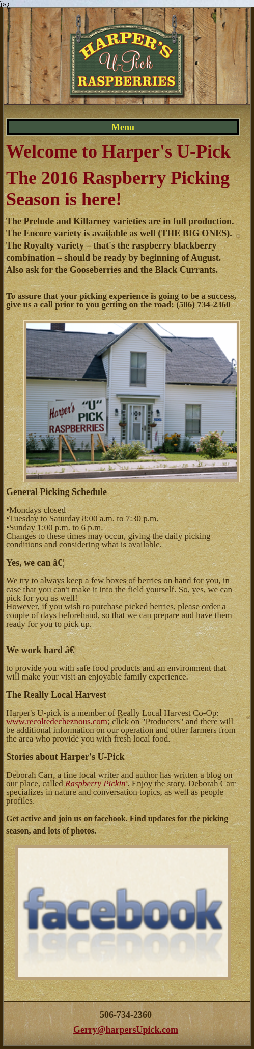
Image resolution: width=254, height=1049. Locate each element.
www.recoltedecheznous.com (56, 721)
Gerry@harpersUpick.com (125, 1030)
